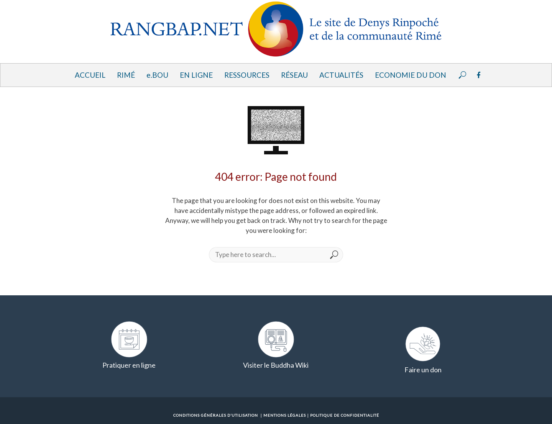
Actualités (341, 74)
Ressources (246, 74)
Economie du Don (410, 74)
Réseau (294, 74)
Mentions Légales (284, 415)
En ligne (196, 74)
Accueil (90, 74)
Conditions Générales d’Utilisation (215, 415)
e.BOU (157, 74)
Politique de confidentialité (344, 415)
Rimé (126, 74)
